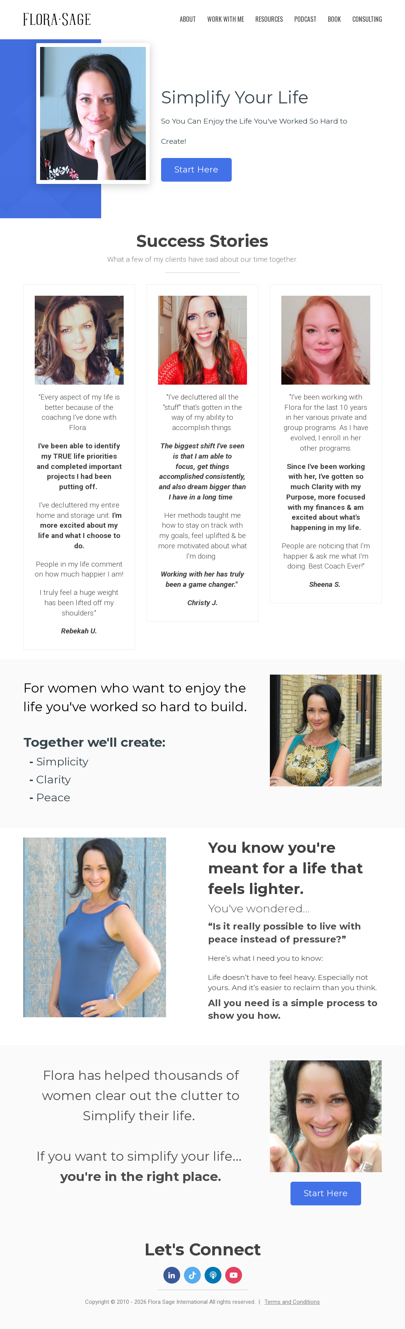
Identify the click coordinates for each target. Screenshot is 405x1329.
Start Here (196, 169)
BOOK (334, 19)
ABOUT (188, 19)
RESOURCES (269, 19)
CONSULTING (367, 19)
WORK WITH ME (225, 19)
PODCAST (305, 19)
